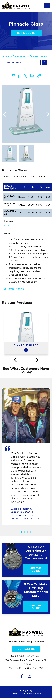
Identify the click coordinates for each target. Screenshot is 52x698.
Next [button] (47, 114)
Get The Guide (35, 569)
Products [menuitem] (7, 56)
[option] (26, 114)
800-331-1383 (17, 656)
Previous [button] (4, 114)
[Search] (23, 62)
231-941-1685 (33, 656)
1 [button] (21, 532)
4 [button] (30, 532)
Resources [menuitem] (39, 642)
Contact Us (26, 649)
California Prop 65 (13, 289)
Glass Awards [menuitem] (21, 56)
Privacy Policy (26, 691)
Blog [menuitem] (29, 642)
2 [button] (24, 532)
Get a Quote (26, 33)
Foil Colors (9, 225)
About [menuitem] (22, 642)
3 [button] (27, 532)
